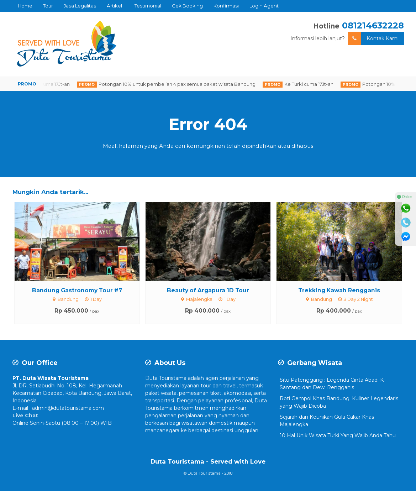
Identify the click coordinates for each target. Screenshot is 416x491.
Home (25, 6)
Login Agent (264, 6)
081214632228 (373, 25)
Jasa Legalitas (80, 6)
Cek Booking (187, 6)
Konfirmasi (226, 6)
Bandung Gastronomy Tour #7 (77, 290)
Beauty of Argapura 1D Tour (208, 290)
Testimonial (148, 6)
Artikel (114, 6)
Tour (48, 6)
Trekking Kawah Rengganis (339, 290)
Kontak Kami (373, 38)
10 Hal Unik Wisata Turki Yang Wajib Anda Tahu (338, 435)
